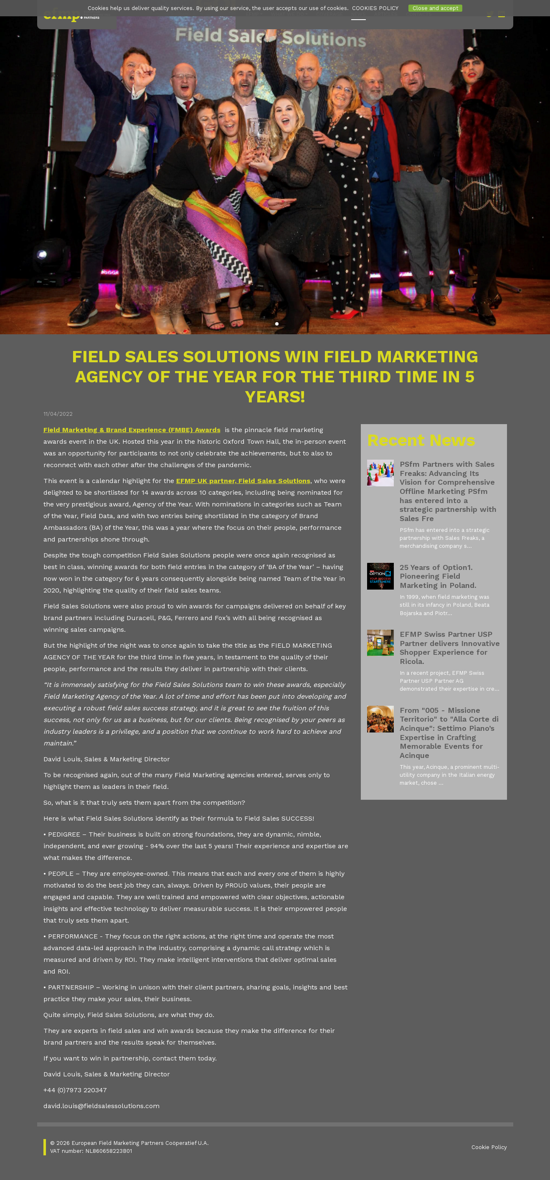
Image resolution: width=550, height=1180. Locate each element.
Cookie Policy (489, 1147)
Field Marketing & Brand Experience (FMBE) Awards (132, 430)
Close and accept (436, 8)
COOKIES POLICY (375, 8)
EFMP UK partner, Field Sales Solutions (243, 481)
